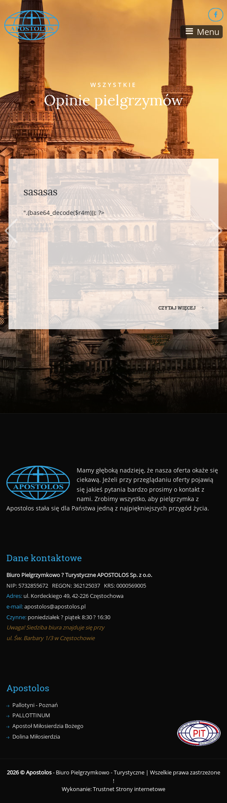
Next (217, 230)
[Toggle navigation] (201, 31)
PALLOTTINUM (31, 715)
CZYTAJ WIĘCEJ (176, 307)
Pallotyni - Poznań (35, 705)
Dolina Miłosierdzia (36, 736)
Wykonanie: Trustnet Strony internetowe (113, 789)
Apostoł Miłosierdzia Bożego (47, 726)
